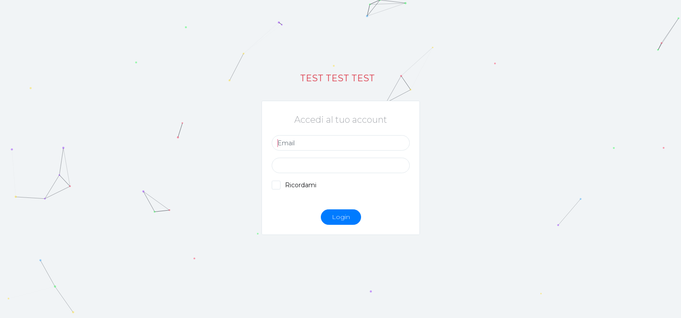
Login (340, 217)
